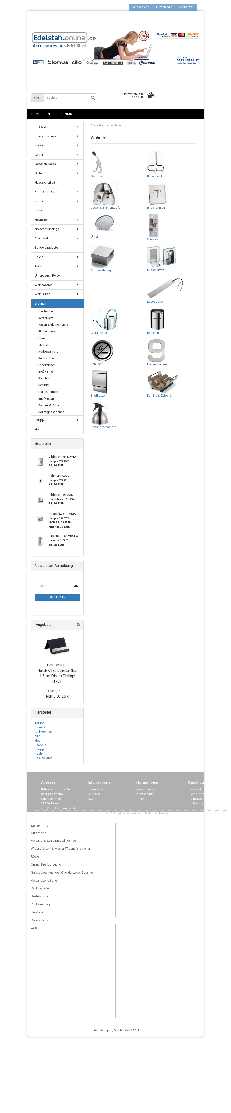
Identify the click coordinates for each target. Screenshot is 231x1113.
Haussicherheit (45, 182)
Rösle (39, 753)
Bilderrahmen (157, 195)
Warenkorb (199, 789)
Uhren (103, 225)
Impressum (96, 789)
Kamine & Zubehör (162, 383)
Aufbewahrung (102, 258)
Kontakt (67, 114)
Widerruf (94, 794)
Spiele (39, 257)
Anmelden (57, 597)
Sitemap (141, 799)
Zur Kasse (198, 799)
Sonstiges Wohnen (104, 415)
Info (50, 114)
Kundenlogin (164, 7)
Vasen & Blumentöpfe (105, 195)
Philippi (40, 420)
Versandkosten (145, 789)
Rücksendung (40, 904)
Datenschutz (144, 794)
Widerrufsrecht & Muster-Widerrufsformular (60, 848)
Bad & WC (41, 127)
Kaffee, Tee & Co (46, 192)
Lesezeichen (165, 289)
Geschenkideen (45, 164)
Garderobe (98, 164)
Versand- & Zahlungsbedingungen (54, 840)
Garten (39, 154)
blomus (40, 727)
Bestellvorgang (41, 896)
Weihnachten (43, 285)
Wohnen (40, 303)
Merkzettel (186, 7)
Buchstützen (161, 258)
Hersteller (37, 912)
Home (35, 114)
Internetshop (100, 1030)
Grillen (39, 173)
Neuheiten (41, 220)
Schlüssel (41, 238)
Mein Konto (198, 794)
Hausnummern (157, 352)
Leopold (40, 745)
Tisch (38, 266)
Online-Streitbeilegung (46, 864)
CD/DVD (153, 227)
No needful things (47, 229)
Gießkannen (104, 321)
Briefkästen (100, 383)
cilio (37, 736)
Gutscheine (38, 833)
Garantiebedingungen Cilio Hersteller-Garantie (62, 872)
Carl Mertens (43, 732)
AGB (91, 799)
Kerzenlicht (155, 164)
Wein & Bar (42, 294)
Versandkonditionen (45, 880)
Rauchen (157, 321)
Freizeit (40, 145)
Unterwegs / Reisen (48, 275)
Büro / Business (45, 136)
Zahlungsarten (41, 888)
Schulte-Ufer (43, 758)
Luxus (39, 210)
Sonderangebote (46, 247)
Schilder (102, 352)
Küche (39, 201)
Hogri (38, 429)
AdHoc (39, 723)
